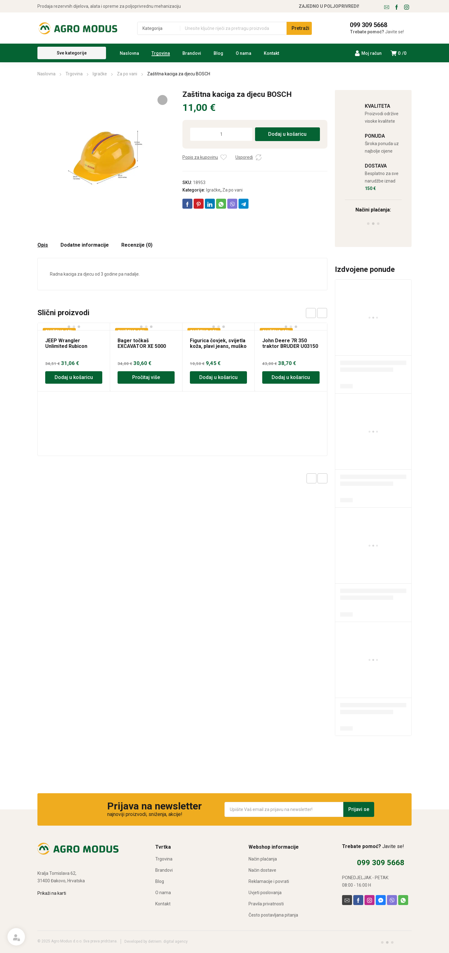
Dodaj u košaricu (287, 134)
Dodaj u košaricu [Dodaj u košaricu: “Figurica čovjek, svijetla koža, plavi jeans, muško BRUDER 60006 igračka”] (218, 377)
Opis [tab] (42, 245)
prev (311, 313)
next (322, 313)
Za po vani (127, 73)
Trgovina (74, 73)
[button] (162, 100)
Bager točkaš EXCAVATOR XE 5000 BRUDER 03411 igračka (144, 346)
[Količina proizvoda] (221, 134)
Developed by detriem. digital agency (156, 941)
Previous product (311, 478)
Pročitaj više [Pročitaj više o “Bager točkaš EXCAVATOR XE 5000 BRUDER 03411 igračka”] (146, 377)
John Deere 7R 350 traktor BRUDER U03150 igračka (290, 346)
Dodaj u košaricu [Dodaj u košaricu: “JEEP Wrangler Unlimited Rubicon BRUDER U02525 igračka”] (74, 377)
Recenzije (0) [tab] (136, 245)
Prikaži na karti (51, 893)
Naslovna (46, 73)
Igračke (100, 73)
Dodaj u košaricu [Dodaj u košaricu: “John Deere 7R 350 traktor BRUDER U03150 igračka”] (291, 377)
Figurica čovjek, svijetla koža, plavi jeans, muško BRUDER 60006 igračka (218, 346)
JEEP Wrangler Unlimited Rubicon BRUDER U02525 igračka (73, 346)
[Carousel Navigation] (316, 313)
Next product (322, 478)
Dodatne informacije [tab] (84, 245)
